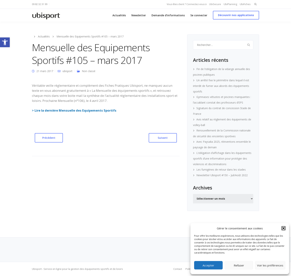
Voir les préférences (270, 265)
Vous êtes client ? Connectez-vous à (187, 4)
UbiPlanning (230, 4)
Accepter (208, 265)
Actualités (119, 15)
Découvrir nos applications (236, 15)
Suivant (163, 137)
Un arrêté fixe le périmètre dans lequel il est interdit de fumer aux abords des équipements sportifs (221, 85)
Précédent (48, 137)
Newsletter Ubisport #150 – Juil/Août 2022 (222, 175)
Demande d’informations (168, 15)
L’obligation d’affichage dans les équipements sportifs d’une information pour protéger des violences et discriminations (222, 158)
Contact (177, 269)
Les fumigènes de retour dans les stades (221, 169)
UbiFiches (245, 4)
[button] (5, 42)
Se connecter (198, 15)
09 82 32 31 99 (39, 4)
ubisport (67, 71)
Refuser (239, 265)
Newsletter (138, 15)
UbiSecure (215, 4)
